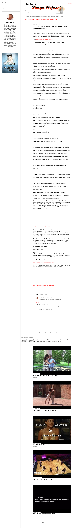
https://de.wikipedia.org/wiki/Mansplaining (44, 39)
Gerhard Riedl (42, 297)
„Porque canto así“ (43, 101)
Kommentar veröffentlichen (37, 481)
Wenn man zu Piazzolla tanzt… (44, 410)
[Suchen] (70, 3)
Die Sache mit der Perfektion (44, 514)
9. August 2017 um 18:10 (48, 297)
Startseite (27, 19)
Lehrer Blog (37, 19)
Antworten (38, 302)
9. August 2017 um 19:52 (48, 309)
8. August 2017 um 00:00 (43, 294)
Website (31, 19)
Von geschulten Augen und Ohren (46, 375)
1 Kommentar (35, 446)
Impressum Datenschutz (51, 19)
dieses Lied (41, 113)
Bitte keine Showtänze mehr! (44, 479)
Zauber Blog (43, 19)
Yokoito (37, 294)
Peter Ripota (38, 304)
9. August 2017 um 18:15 (44, 304)
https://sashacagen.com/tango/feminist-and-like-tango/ (43, 262)
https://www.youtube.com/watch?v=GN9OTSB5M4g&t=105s (44, 285)
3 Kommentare (35, 377)
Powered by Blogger (46, 522)
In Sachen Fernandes (41, 444)
